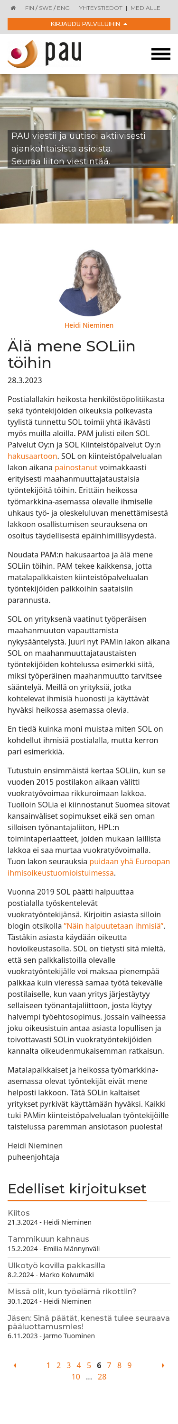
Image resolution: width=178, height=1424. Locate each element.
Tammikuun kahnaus (48, 1239)
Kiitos (19, 1213)
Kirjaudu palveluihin (89, 23)
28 (102, 1376)
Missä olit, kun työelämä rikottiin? (72, 1291)
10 (76, 1376)
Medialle (145, 7)
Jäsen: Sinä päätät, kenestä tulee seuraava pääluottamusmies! (89, 1322)
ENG (63, 7)
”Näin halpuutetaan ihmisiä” (114, 926)
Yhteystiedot (100, 7)
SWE (45, 7)
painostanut (76, 467)
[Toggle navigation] (160, 54)
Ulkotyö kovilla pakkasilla (56, 1265)
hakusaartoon (32, 456)
